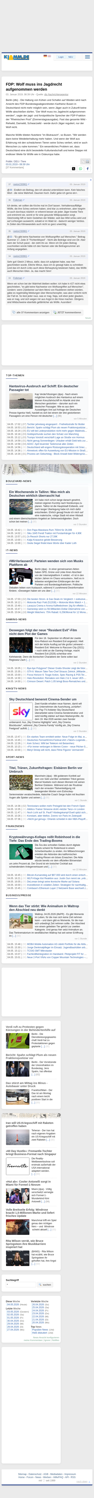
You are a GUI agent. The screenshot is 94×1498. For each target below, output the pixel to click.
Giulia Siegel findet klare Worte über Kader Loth (51, 543)
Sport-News (15, 756)
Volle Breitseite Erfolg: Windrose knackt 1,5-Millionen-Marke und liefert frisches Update (30, 1212)
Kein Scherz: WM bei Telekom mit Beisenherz (50, 743)
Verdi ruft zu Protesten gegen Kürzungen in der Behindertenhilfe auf (30, 1028)
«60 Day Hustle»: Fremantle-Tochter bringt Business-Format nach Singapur (31, 1152)
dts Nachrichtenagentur (56, 94)
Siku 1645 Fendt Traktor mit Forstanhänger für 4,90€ (54, 533)
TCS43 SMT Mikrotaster (39, 950)
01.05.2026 (13, 1317)
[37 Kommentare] (15, 167)
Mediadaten (56, 1474)
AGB (45, 1474)
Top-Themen (15, 375)
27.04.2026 (13, 1329)
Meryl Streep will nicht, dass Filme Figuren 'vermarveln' (55, 750)
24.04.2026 (38, 1310)
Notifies (55, 1340)
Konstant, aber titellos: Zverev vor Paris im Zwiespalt (54, 815)
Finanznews (15, 826)
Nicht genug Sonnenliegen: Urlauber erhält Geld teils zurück (58, 440)
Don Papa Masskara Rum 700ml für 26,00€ (49, 530)
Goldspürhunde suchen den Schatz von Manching (53, 434)
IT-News (12, 550)
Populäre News (40, 1329)
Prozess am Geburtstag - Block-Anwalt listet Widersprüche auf (59, 454)
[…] (55, 416)
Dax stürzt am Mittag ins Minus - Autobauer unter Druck (26, 1084)
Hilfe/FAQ (58, 1477)
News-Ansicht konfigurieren (46, 1337)
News (38, 1477)
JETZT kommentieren (67, 312)
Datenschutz (35, 1474)
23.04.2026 (38, 1313)
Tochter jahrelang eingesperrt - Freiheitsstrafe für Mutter (56, 424)
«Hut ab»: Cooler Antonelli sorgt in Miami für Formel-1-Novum (28, 1183)
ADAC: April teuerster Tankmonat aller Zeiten (50, 444)
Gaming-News (16, 619)
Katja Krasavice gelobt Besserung (44, 540)
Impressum (70, 1474)
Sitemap (22, 1474)
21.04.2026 (38, 1319)
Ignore (47, 1340)
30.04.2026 (13, 1320)
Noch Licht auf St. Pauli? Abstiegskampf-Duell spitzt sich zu (58, 812)
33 (11, 236)
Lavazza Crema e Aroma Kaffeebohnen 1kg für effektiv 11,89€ (59, 605)
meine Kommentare (33, 1340)
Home (21, 1477)
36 (11, 190)
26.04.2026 (38, 1304)
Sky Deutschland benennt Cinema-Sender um (42, 699)
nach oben (81, 1481)
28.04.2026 (13, 1326)
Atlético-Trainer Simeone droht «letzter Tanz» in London (56, 809)
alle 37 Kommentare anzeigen (30, 312)
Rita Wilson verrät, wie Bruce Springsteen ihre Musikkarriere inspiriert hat (26, 1244)
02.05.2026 (13, 1314)
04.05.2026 (13, 1304)
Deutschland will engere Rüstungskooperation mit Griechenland (60, 447)
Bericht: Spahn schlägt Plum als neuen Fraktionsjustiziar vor (58, 427)
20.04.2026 (38, 1322)
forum (88, 318)
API (67, 1477)
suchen (45, 1284)
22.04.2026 (38, 1316)
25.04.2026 (38, 1307)
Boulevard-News (18, 481)
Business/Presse (18, 895)
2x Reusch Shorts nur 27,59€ (42, 536)
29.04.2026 (13, 1323)
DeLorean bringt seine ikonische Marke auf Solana (53, 881)
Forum (30, 1477)
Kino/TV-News (16, 688)
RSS (73, 1477)
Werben (47, 1477)
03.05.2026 (13, 1311)
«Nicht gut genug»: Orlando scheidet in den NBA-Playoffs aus (59, 819)
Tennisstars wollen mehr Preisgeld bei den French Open (56, 806)
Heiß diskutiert (39, 1332)
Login (61, 57)
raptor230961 (20, 184)
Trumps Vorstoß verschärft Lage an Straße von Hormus (55, 437)
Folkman (17, 200)
